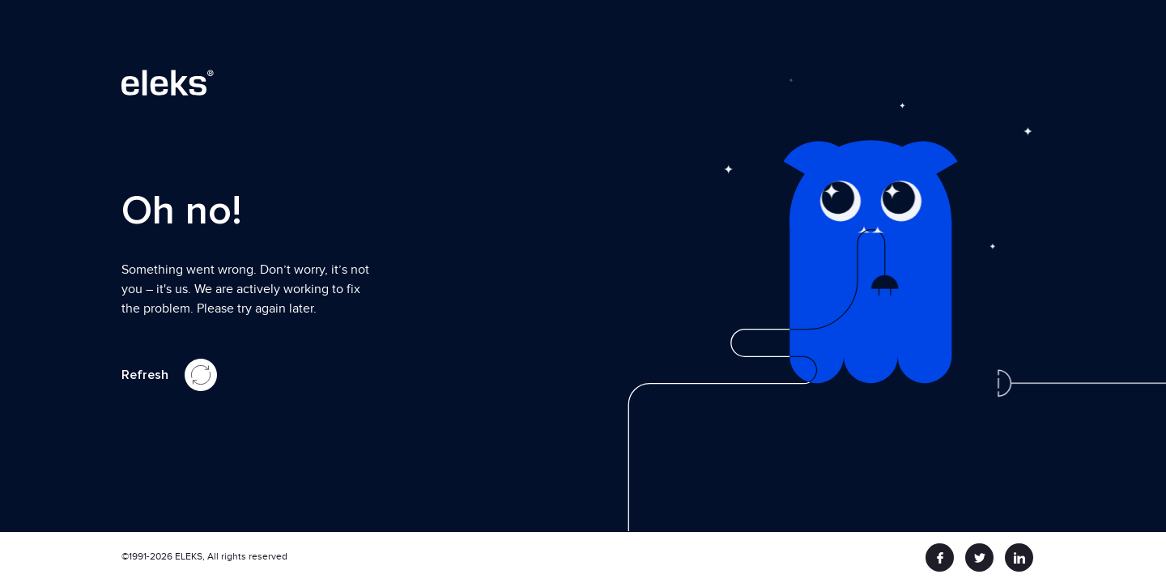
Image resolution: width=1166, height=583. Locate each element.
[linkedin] (1019, 557)
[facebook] (940, 557)
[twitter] (979, 557)
